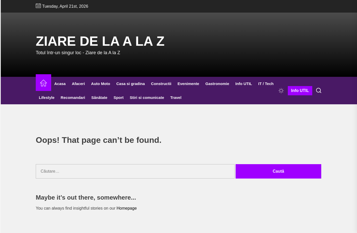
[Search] (318, 90)
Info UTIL (243, 83)
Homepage (127, 208)
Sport (118, 97)
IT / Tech (266, 83)
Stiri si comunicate (147, 97)
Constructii (161, 83)
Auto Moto (100, 83)
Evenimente (188, 83)
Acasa (60, 83)
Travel (175, 97)
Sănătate (99, 97)
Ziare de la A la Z (100, 41)
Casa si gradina (130, 83)
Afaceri (78, 83)
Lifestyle (47, 97)
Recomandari (73, 97)
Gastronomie (217, 83)
